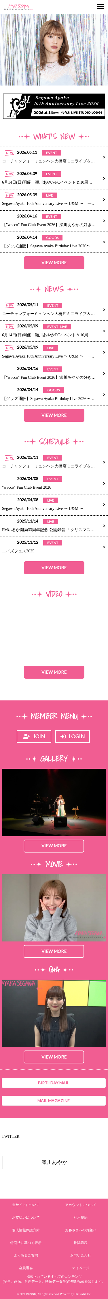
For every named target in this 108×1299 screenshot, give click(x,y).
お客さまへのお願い (80, 1230)
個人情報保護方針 (26, 1230)
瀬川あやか (54, 1162)
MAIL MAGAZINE (53, 1100)
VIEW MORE (54, 262)
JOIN (34, 736)
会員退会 (26, 1268)
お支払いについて (26, 1217)
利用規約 (81, 1217)
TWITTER (10, 1136)
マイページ (80, 1268)
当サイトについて (26, 1205)
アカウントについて (80, 1205)
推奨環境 (81, 1243)
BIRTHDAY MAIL (53, 1082)
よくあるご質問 (26, 1255)
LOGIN (72, 736)
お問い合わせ (80, 1255)
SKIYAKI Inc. (83, 1294)
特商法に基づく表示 (25, 1243)
